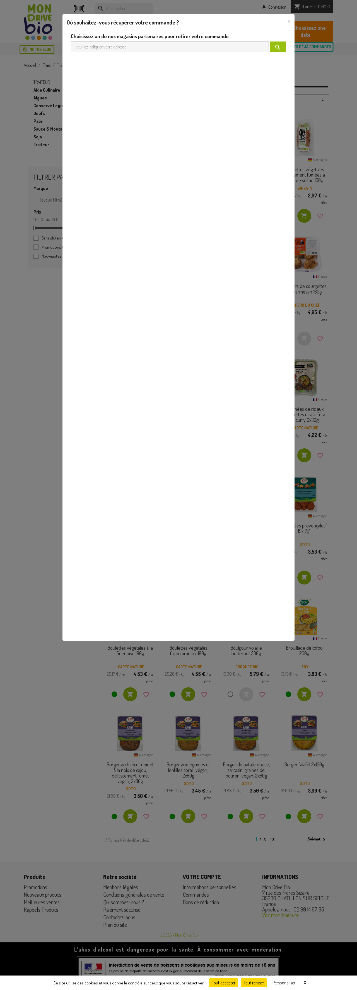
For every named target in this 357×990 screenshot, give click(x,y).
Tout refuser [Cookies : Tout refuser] (254, 983)
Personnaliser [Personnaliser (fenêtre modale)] (283, 983)
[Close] (289, 21)
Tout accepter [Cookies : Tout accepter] (223, 983)
